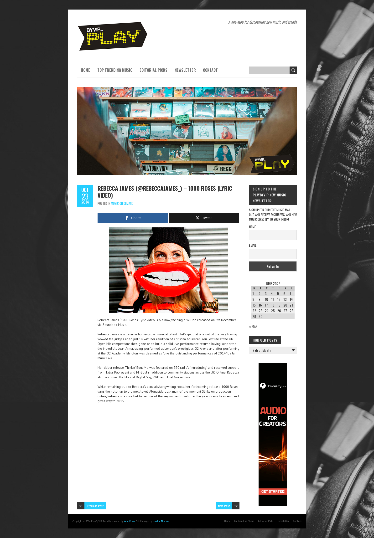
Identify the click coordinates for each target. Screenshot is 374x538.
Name (252, 226)
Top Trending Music (114, 70)
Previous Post (95, 505)
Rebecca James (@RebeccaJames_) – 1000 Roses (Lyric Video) (165, 191)
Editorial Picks (153, 70)
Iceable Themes (161, 521)
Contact (210, 70)
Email (252, 245)
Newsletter (185, 70)
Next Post (224, 505)
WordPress (129, 521)
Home (85, 70)
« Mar (253, 326)
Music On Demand (122, 203)
